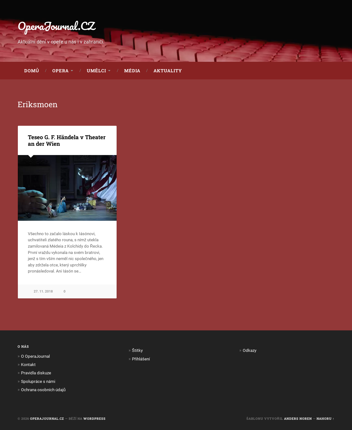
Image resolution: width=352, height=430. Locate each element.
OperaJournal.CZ (56, 25)
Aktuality (168, 70)
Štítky (137, 350)
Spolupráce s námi (38, 381)
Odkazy (249, 350)
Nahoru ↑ (325, 418)
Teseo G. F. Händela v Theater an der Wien (67, 140)
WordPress (94, 418)
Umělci (96, 70)
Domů (31, 70)
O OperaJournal (35, 356)
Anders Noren (298, 418)
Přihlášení (141, 359)
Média (132, 70)
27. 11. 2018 (43, 291)
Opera (60, 70)
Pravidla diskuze (36, 372)
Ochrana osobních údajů (43, 389)
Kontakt (28, 364)
